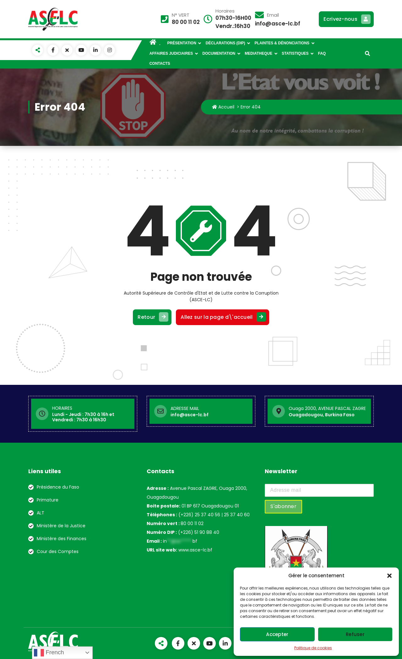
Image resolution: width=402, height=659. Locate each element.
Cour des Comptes (58, 551)
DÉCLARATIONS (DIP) (225, 43)
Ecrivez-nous (346, 19)
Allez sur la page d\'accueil (222, 317)
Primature (47, 500)
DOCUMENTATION (218, 53)
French (49, 653)
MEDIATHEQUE (258, 53)
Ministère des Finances (61, 538)
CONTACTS (159, 63)
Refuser (355, 634)
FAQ (322, 53)
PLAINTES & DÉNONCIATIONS (282, 43)
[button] (389, 576)
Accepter (277, 634)
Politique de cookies (313, 648)
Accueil (223, 107)
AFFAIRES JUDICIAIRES (171, 53)
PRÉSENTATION (181, 43)
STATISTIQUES (295, 53)
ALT (40, 513)
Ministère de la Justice (61, 526)
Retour (152, 317)
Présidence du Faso (58, 487)
